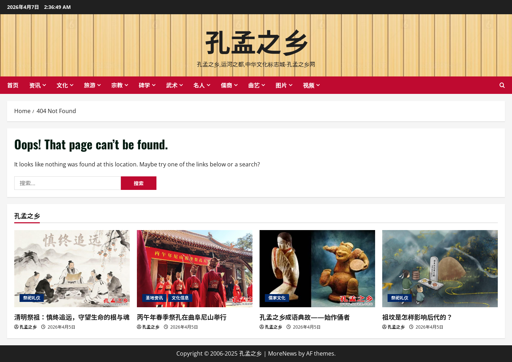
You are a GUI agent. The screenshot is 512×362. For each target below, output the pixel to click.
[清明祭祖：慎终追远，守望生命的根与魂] (72, 268)
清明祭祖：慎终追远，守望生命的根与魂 (71, 316)
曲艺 (254, 85)
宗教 (117, 85)
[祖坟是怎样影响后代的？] (440, 268)
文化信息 (180, 298)
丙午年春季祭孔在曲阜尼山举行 (181, 316)
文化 (62, 85)
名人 (199, 85)
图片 (281, 85)
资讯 (35, 85)
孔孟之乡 (256, 40)
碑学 (144, 85)
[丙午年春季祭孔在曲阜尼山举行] (194, 268)
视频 (308, 85)
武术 (171, 85)
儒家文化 (277, 298)
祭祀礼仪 (31, 298)
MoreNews (282, 353)
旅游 (89, 85)
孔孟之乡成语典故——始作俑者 (305, 316)
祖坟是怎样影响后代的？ (417, 316)
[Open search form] (502, 85)
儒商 (226, 85)
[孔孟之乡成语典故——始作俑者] (317, 268)
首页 (12, 85)
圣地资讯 (154, 298)
